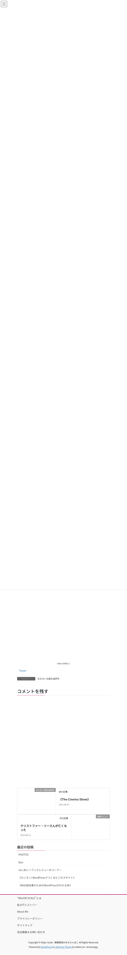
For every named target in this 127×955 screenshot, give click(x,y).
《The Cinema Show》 (74, 799)
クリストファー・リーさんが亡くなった (43, 827)
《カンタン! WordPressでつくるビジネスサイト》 (47, 877)
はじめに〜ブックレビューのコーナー (40, 870)
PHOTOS (23, 854)
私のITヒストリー (27, 905)
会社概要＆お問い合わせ (31, 932)
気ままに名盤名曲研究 (48, 678)
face (20, 862)
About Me (22, 911)
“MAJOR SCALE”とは (29, 898)
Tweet (22, 670)
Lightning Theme (63, 946)
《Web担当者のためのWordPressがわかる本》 (45, 885)
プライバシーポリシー (30, 918)
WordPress (46, 946)
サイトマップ (24, 925)
